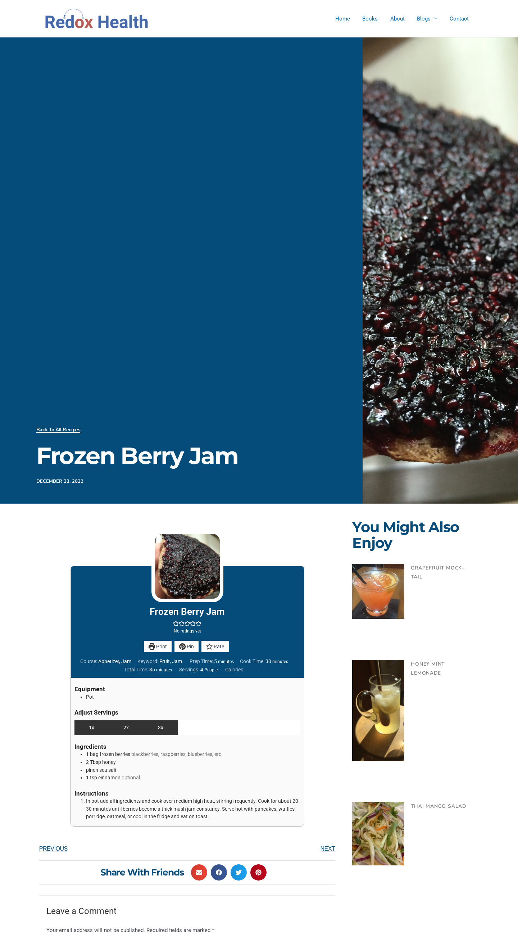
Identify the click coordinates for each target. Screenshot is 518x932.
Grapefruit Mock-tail (441, 568)
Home (349, 18)
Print (157, 647)
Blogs (426, 18)
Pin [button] (186, 647)
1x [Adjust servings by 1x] (91, 728)
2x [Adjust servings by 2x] (126, 728)
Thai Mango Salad (437, 806)
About (401, 18)
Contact (459, 18)
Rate (215, 647)
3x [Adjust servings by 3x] (160, 728)
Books (375, 18)
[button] (176, 623)
